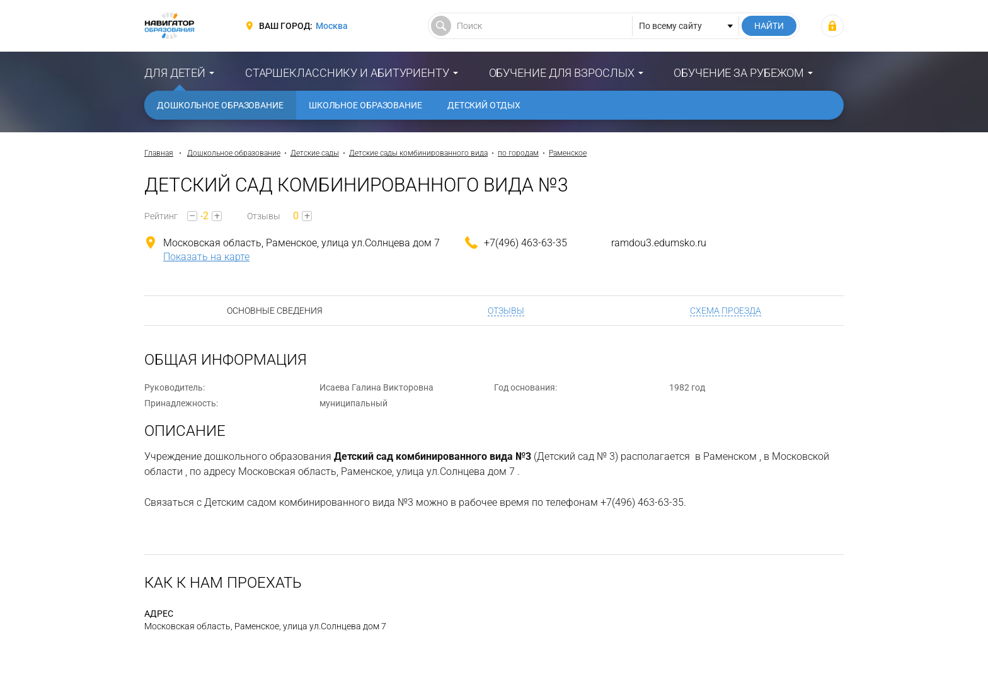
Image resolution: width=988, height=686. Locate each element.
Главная (158, 153)
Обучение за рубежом (739, 72)
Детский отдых (483, 105)
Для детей (174, 72)
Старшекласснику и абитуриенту (347, 72)
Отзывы (506, 311)
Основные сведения (275, 311)
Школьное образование (365, 105)
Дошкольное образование (220, 105)
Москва (332, 26)
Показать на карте (206, 257)
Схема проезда (725, 311)
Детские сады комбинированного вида (418, 153)
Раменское (568, 153)
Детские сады (314, 153)
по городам (518, 153)
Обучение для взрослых (562, 72)
